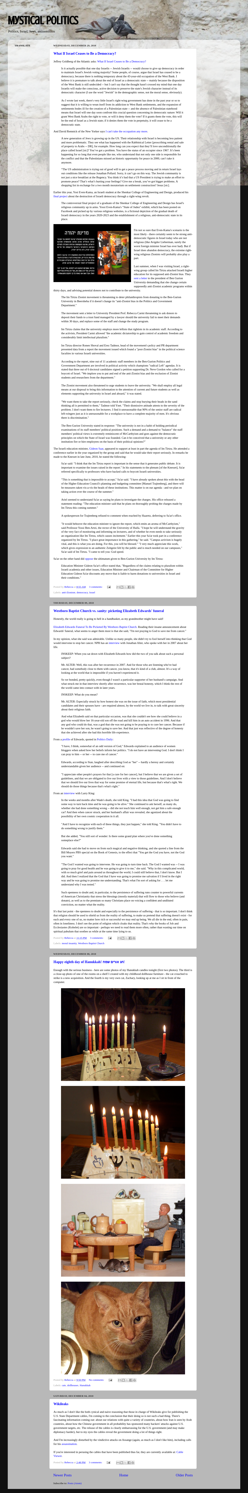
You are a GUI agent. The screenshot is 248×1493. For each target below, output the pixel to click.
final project (60, 196)
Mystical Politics (43, 20)
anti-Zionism (68, 592)
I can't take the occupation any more (126, 131)
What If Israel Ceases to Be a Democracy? (84, 53)
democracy (82, 592)
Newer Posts (62, 1475)
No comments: (97, 1379)
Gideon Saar (96, 448)
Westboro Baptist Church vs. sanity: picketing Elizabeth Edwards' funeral (108, 611)
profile (66, 739)
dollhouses (72, 1385)
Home (123, 1475)
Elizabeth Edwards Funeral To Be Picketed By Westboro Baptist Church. (95, 626)
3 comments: (96, 586)
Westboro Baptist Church (91, 943)
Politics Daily (105, 739)
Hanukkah (85, 1385)
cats (64, 1385)
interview (114, 642)
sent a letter (140, 278)
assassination (69, 1443)
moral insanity (69, 943)
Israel (92, 592)
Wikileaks (60, 1404)
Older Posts (184, 1475)
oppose (89, 558)
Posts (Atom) (75, 1483)
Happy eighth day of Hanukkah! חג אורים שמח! (89, 962)
